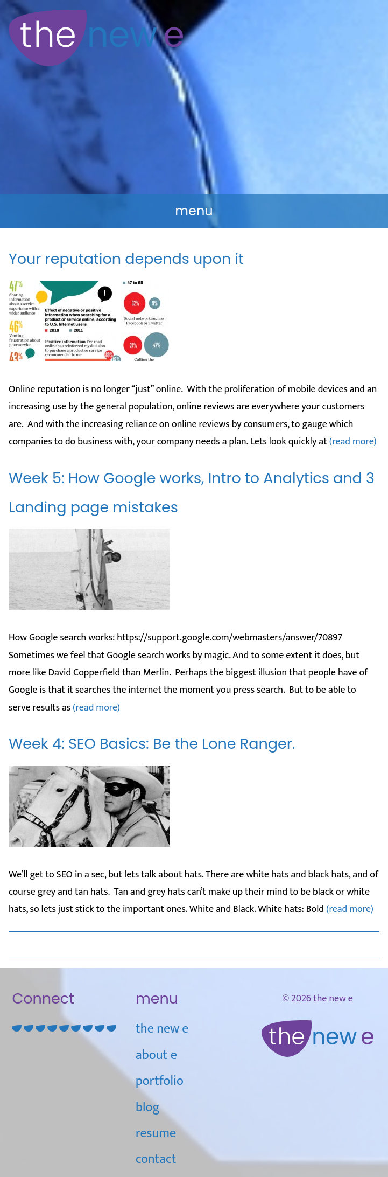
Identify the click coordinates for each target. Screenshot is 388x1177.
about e (156, 1055)
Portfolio (160, 1081)
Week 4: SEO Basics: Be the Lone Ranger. (152, 744)
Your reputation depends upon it (126, 259)
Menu (194, 211)
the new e (162, 1029)
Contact (156, 1159)
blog (147, 1107)
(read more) (353, 442)
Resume (156, 1133)
